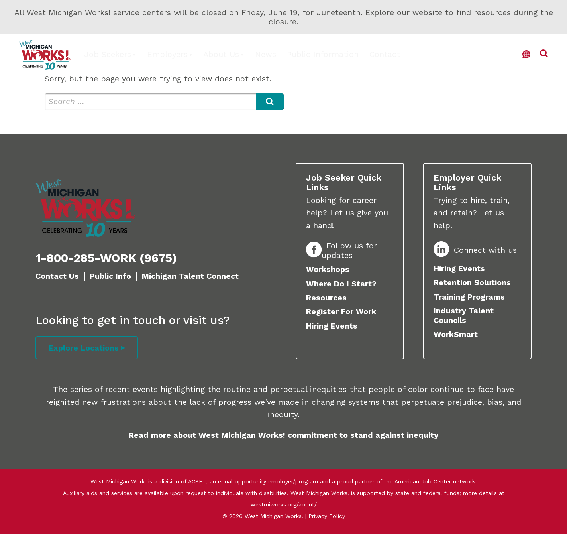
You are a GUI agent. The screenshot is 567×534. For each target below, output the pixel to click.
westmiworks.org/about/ (284, 504)
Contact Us (57, 276)
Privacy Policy (326, 516)
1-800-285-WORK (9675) (106, 258)
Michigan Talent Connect (190, 276)
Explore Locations (84, 348)
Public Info (110, 276)
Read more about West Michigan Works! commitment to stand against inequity (283, 435)
